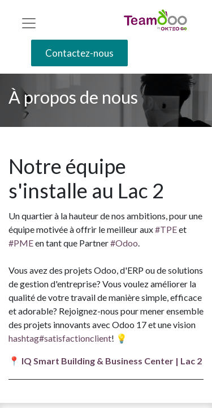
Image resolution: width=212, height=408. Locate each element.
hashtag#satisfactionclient (59, 338)
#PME (20, 242)
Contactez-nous (79, 53)
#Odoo (124, 242)
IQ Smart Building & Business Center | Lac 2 (112, 360)
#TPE (166, 229)
